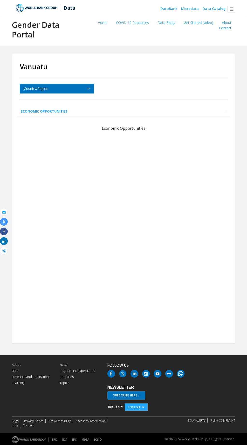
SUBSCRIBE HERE (125, 395)
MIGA (85, 440)
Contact (225, 28)
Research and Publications (31, 376)
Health (82, 111)
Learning (18, 382)
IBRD (53, 440)
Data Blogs (166, 22)
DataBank (168, 9)
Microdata (190, 9)
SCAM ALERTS (196, 420)
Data (69, 8)
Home (102, 22)
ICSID (98, 440)
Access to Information (91, 421)
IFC (74, 440)
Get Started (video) (198, 22)
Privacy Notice (33, 421)
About (226, 22)
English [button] (136, 407)
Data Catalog (214, 9)
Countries (67, 376)
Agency (198, 111)
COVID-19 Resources (132, 22)
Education (106, 111)
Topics (64, 382)
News (63, 364)
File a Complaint (222, 420)
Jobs (15, 425)
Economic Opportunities (44, 111)
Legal (15, 421)
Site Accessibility (59, 421)
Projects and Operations (77, 370)
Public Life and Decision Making (153, 111)
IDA (64, 440)
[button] (231, 9)
